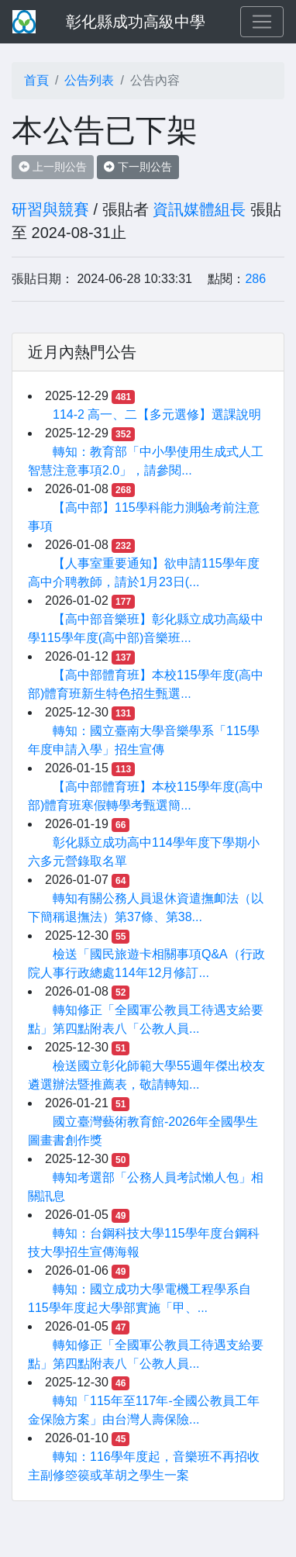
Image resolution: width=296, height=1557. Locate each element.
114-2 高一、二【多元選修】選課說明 (157, 414)
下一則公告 (138, 167)
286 (255, 278)
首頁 (36, 80)
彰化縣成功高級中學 (135, 21)
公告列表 (89, 80)
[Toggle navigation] (262, 21)
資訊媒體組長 (199, 209)
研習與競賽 (50, 209)
